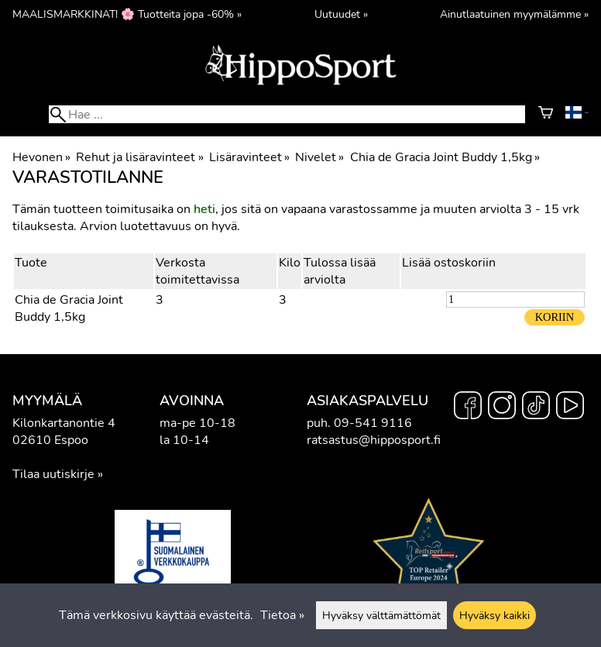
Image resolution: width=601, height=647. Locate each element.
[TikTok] (536, 407)
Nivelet (319, 157)
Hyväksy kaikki (494, 615)
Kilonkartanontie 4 (63, 423)
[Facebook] (468, 407)
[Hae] (287, 114)
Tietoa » (282, 615)
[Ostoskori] (545, 114)
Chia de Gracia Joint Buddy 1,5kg (445, 157)
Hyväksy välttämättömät (381, 615)
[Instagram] (502, 407)
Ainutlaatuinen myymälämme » (514, 14)
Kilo (289, 262)
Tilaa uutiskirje (53, 474)
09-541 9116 (373, 423)
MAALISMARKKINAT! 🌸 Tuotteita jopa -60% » (127, 14)
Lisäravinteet (249, 157)
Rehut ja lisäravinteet (139, 157)
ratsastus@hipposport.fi (374, 440)
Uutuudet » (341, 14)
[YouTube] (570, 407)
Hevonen (41, 157)
